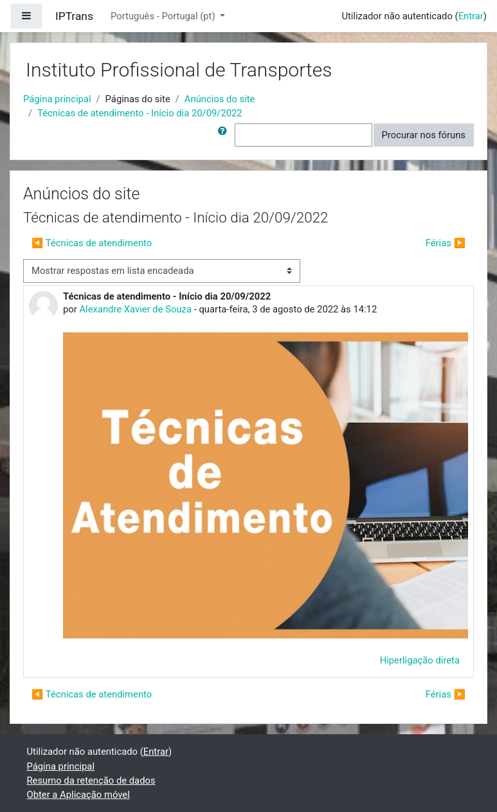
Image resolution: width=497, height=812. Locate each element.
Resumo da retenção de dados (91, 780)
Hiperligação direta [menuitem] (420, 660)
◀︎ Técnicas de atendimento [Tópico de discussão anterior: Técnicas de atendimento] (92, 243)
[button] (225, 135)
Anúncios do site (220, 99)
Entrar (470, 16)
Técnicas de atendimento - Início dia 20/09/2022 (139, 113)
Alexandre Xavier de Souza (135, 309)
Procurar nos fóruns (423, 135)
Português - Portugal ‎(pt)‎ (164, 16)
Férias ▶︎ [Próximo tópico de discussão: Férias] (445, 243)
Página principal (57, 99)
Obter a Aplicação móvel (78, 794)
